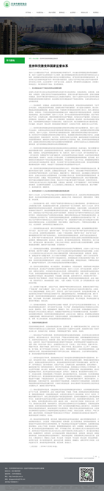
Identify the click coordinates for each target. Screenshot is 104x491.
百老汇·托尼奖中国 (46, 487)
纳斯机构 (68, 487)
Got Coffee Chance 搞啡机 (37, 486)
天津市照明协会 (56, 486)
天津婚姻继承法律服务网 (29, 487)
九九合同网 (85, 486)
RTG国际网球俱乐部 (88, 487)
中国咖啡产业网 (55, 487)
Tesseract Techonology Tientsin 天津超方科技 (20, 486)
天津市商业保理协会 (65, 486)
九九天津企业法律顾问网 (16, 487)
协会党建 (35, 58)
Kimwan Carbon (9, 489)
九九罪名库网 (92, 486)
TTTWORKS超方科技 (76, 486)
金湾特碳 (16, 489)
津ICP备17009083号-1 (11, 482)
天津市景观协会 (47, 486)
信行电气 (38, 487)
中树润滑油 (79, 487)
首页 (30, 58)
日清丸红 (96, 487)
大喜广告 (73, 487)
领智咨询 (62, 487)
